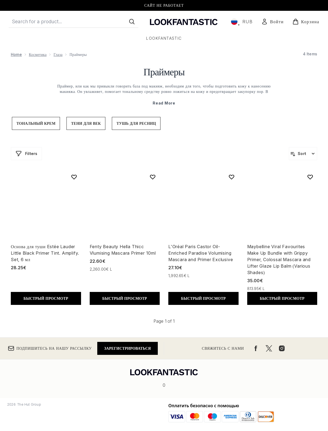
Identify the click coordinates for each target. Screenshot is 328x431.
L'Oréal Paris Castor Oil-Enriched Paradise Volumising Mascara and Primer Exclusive (200, 253)
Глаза (57, 54)
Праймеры (164, 71)
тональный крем (35, 123)
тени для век (86, 123)
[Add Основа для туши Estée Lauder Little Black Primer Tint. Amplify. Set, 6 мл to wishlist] (74, 176)
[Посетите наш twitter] (268, 348)
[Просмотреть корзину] (305, 21)
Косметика (38, 54)
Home (16, 54)
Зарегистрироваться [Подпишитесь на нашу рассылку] (127, 348)
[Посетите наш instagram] (281, 348)
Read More (164, 103)
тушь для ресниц (136, 123)
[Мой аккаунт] (272, 21)
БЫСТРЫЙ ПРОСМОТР (46, 298)
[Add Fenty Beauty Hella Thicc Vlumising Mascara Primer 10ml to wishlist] (152, 176)
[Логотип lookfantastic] (183, 21)
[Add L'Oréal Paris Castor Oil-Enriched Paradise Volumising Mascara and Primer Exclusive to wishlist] (231, 176)
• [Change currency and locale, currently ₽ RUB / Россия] (242, 22)
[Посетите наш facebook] (255, 348)
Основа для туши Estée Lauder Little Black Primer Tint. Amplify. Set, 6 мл (45, 253)
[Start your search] (73, 22)
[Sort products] (303, 153)
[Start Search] (132, 22)
